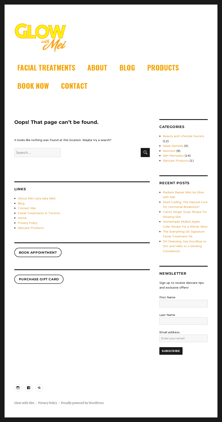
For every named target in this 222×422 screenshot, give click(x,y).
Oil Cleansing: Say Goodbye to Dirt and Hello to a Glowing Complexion (184, 246)
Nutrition (169, 151)
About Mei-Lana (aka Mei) (37, 198)
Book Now (33, 85)
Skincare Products (31, 228)
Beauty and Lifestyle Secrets (183, 136)
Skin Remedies (173, 156)
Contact (74, 85)
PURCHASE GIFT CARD (39, 279)
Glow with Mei (24, 403)
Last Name (167, 315)
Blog (127, 67)
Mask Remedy (173, 146)
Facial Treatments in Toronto (39, 213)
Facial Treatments (46, 67)
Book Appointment (38, 253)
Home (22, 218)
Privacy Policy (27, 223)
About (97, 67)
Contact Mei (27, 208)
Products (163, 67)
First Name (167, 297)
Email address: (183, 336)
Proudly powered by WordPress (82, 403)
